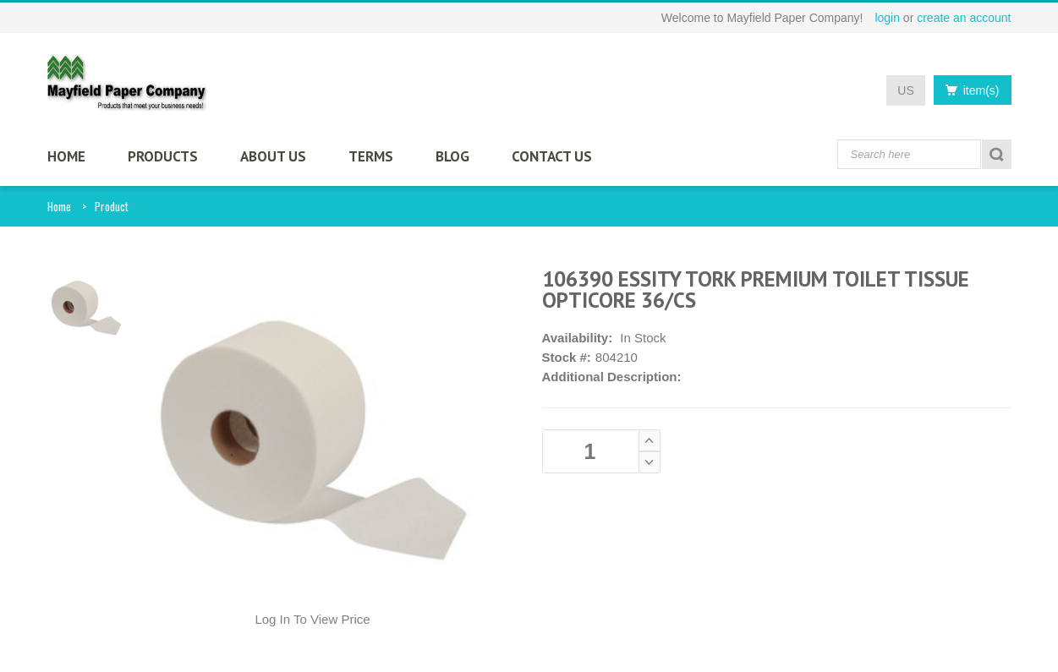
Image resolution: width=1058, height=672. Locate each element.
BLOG (452, 156)
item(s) (968, 90)
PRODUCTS (163, 156)
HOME (66, 156)
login (887, 18)
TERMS (370, 156)
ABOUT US (273, 156)
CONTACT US (552, 156)
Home (59, 206)
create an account (964, 18)
